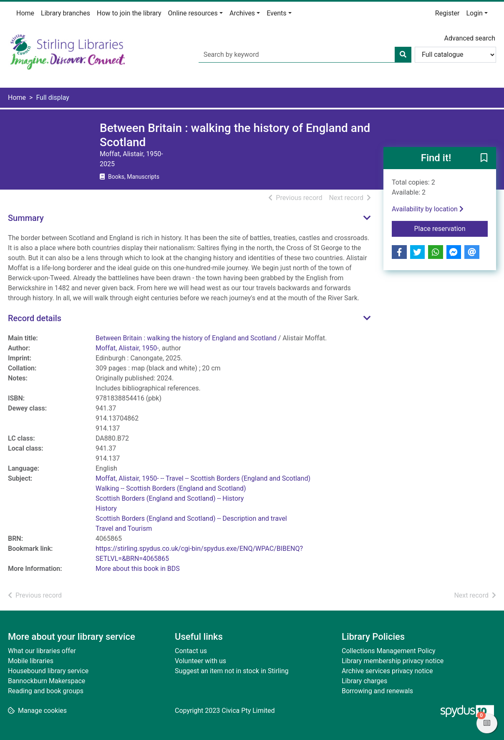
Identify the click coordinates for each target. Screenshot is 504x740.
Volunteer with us (200, 661)
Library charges (364, 681)
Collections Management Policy (389, 651)
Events (276, 13)
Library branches (65, 13)
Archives (242, 13)
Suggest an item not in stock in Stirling (231, 671)
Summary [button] (26, 218)
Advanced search (469, 38)
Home (25, 13)
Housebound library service (48, 671)
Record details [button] (34, 318)
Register (447, 13)
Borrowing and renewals (377, 691)
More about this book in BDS (138, 569)
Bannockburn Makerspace (46, 681)
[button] (484, 158)
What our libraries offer (42, 651)
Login (474, 13)
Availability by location (428, 209)
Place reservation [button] (451, 228)
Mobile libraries (30, 661)
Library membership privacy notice (393, 661)
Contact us (191, 651)
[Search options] (455, 55)
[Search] (403, 55)
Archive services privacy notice (387, 671)
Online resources (193, 13)
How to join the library (129, 13)
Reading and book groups (45, 691)
